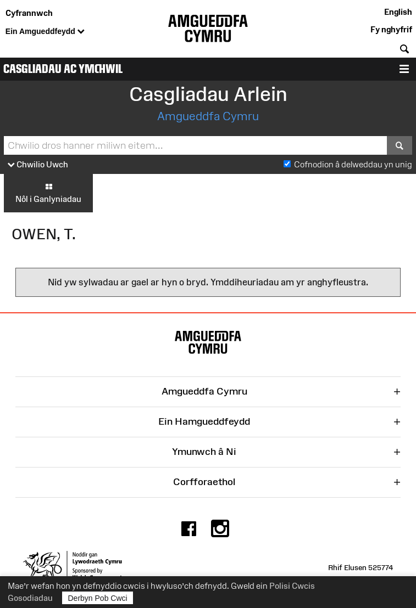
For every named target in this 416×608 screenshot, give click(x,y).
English (398, 11)
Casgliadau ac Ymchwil (63, 68)
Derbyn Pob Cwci (97, 598)
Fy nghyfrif (391, 29)
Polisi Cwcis (292, 585)
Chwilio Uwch (38, 165)
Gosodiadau (30, 598)
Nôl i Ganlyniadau (48, 193)
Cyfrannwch (29, 13)
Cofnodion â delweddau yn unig (353, 164)
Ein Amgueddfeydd (45, 32)
